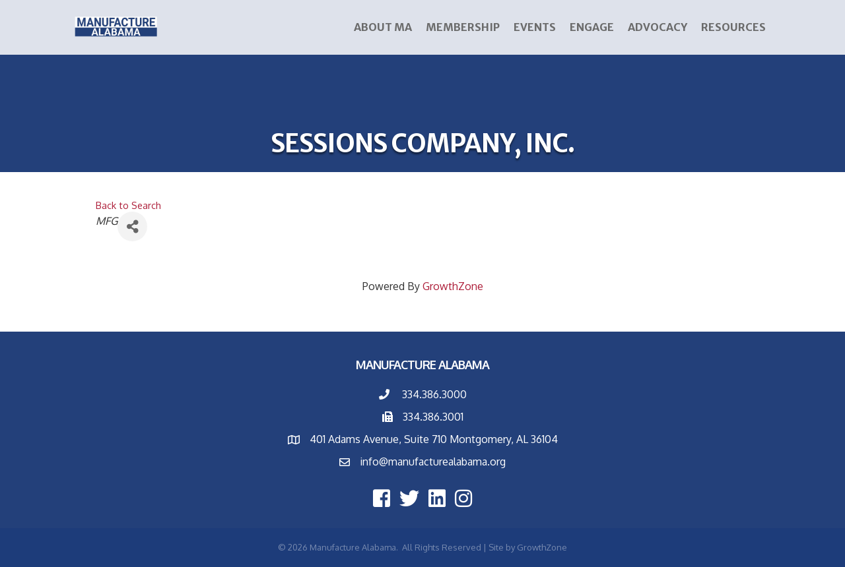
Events (535, 27)
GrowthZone (452, 286)
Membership (463, 27)
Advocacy (657, 27)
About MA (383, 27)
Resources (733, 27)
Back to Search (128, 205)
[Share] (132, 226)
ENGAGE (592, 27)
